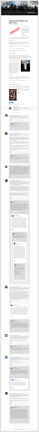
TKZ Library (17, 12)
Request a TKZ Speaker (6, 14)
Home (4, 12)
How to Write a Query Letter (12, 48)
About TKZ (8, 12)
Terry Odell (11, 115)
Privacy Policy (24, 12)
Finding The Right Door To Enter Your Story (14, 80)
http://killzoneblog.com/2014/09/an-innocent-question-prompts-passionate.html (19, 272)
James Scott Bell (11, 133)
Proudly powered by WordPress (21, 429)
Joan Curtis (11, 335)
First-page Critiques (12, 12)
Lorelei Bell (11, 357)
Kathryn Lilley (17, 24)
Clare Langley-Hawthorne (16, 215)
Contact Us (21, 12)
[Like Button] (19, 92)
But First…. (10, 82)
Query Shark (10, 50)
